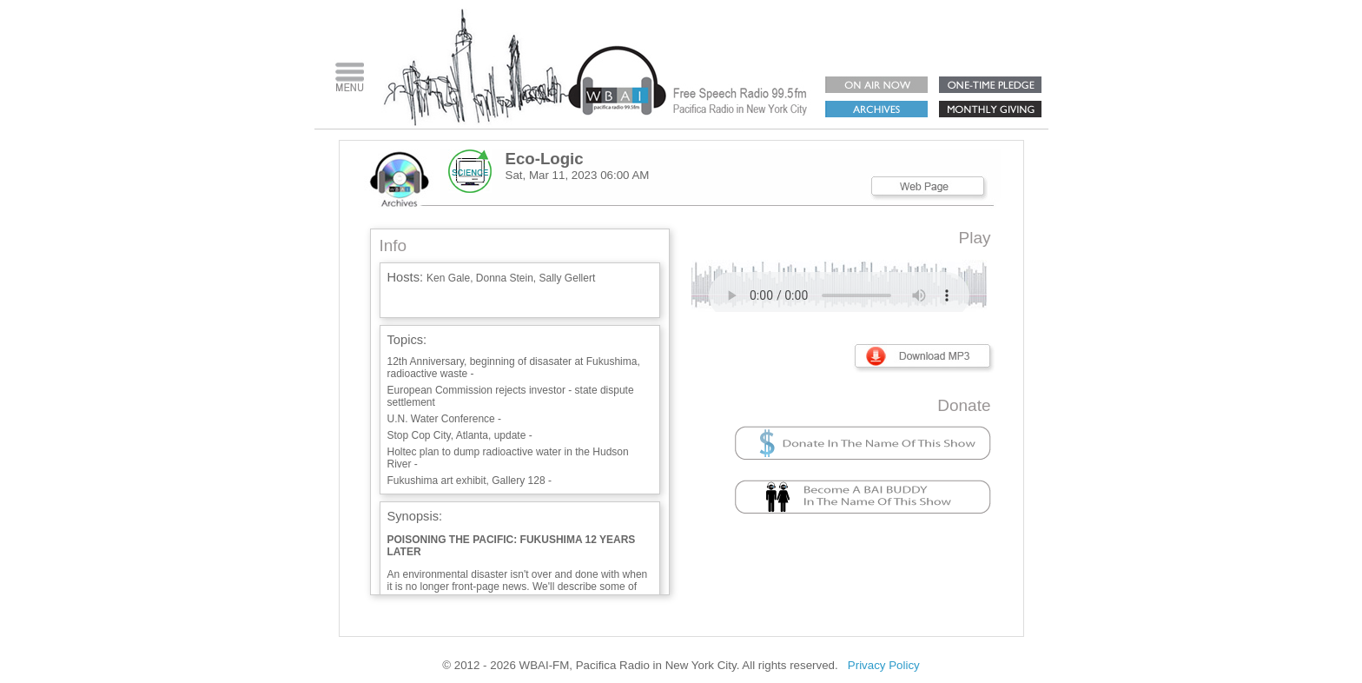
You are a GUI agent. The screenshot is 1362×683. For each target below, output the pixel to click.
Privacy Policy (884, 665)
